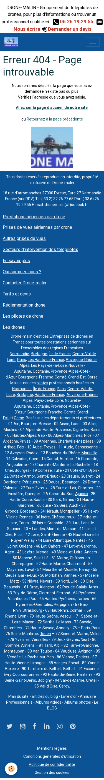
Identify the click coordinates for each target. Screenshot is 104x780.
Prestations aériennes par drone (34, 216)
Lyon (22, 616)
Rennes (26, 517)
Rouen (45, 633)
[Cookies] (11, 769)
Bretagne (39, 354)
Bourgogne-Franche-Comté (42, 377)
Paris (21, 359)
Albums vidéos (48, 702)
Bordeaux (28, 511)
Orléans (26, 546)
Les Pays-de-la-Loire (49, 365)
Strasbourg (32, 610)
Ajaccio (81, 493)
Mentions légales (52, 748)
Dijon (92, 470)
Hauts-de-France (49, 394)
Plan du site (18, 696)
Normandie (19, 354)
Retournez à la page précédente (55, 119)
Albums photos (77, 702)
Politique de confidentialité (52, 764)
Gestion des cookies (52, 772)
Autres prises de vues (24, 238)
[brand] (12, 42)
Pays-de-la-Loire (48, 400)
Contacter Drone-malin (24, 282)
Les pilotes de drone (23, 316)
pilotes (42, 383)
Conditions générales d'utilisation (52, 756)
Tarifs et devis (17, 294)
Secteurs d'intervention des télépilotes (40, 249)
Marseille (89, 453)
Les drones (14, 327)
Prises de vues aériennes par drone (37, 227)
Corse (92, 377)
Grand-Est (77, 377)
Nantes (79, 540)
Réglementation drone (24, 305)
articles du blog (45, 696)
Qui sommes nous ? (22, 271)
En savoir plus (16, 260)
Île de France (60, 354)
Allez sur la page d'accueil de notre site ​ (52, 107)
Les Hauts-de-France (46, 359)
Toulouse (43, 505)
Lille (74, 581)
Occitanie (41, 371)
